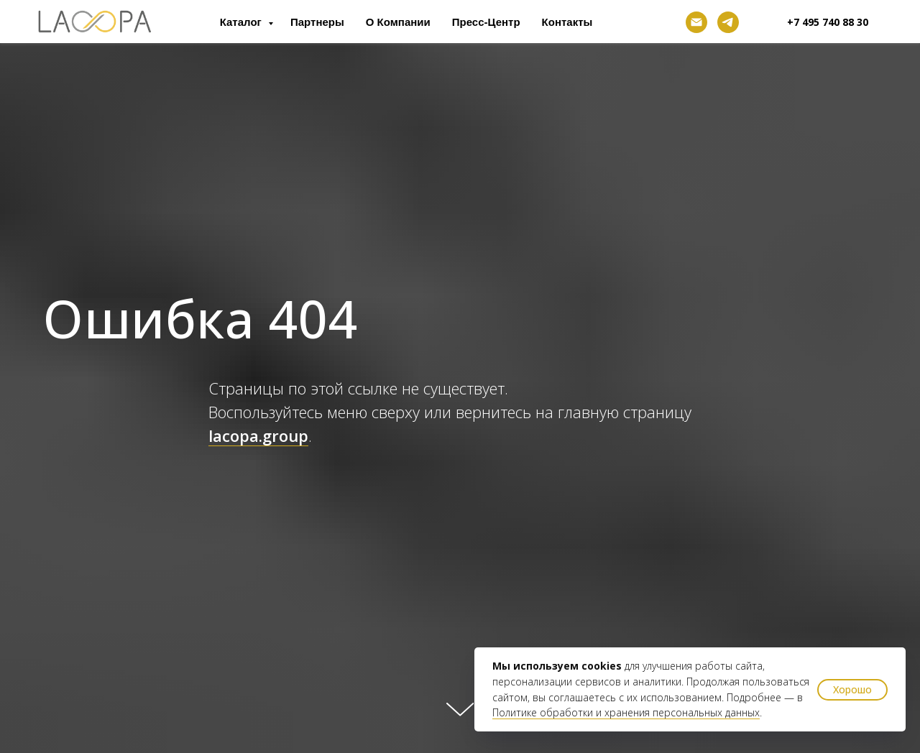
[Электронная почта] (696, 22)
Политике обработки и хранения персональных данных (626, 712)
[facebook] (665, 22)
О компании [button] (398, 22)
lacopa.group (258, 435)
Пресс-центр (486, 22)
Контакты (567, 22)
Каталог (242, 22)
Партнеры (317, 22)
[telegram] (728, 22)
